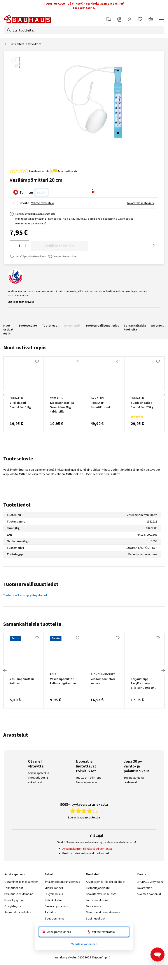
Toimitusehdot (13, 888)
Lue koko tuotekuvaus (21, 301)
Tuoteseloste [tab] (18, 458)
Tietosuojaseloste (98, 888)
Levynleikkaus (54, 894)
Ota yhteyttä (12, 906)
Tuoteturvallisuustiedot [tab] (30, 584)
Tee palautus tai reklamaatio (134, 780)
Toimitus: (26, 192)
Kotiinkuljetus (53, 900)
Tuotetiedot (50, 325)
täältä (90, 7)
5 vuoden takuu (55, 918)
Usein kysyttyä (14, 900)
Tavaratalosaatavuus (140, 203)
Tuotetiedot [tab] (17, 504)
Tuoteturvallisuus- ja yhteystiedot (25, 595)
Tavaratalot (144, 888)
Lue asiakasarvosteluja (84, 817)
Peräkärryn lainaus (57, 906)
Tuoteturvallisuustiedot (102, 325)
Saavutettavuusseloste (101, 894)
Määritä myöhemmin (84, 944)
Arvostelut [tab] (15, 734)
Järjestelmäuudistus (17, 912)
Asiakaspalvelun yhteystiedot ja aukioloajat (38, 777)
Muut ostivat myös (8, 329)
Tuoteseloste (28, 325)
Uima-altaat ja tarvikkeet (25, 43)
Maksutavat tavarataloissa (103, 912)
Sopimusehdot (95, 918)
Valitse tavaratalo (42, 203)
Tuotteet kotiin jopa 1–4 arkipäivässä (89, 780)
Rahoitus (50, 912)
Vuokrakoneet (54, 888)
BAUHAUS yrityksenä (150, 882)
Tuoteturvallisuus (97, 900)
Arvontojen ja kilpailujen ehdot (105, 882)
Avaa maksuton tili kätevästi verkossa (87, 849)
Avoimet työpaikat (149, 894)
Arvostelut (158, 325)
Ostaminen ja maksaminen (21, 882)
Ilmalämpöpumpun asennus (62, 882)
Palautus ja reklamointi (18, 894)
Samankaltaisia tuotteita (135, 327)
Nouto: (24, 203)
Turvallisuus (93, 906)
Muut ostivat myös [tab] (25, 347)
